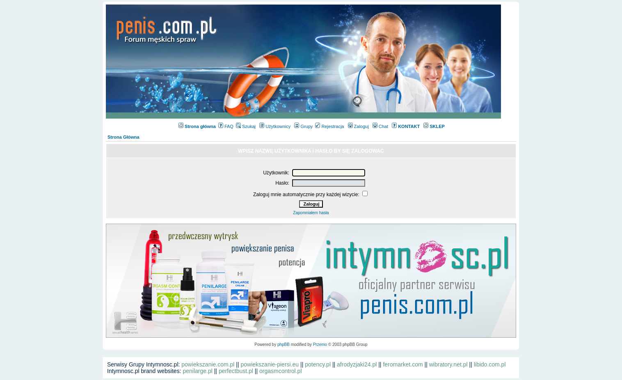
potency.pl (318, 364)
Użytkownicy (274, 126)
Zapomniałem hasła (311, 213)
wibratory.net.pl (448, 364)
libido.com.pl (490, 364)
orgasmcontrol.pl (280, 371)
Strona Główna (123, 137)
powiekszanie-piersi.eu (270, 364)
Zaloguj (358, 126)
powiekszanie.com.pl (207, 364)
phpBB (283, 344)
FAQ (225, 126)
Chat (380, 126)
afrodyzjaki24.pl (357, 364)
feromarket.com (403, 364)
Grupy (303, 126)
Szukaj (246, 126)
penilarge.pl (197, 371)
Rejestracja (329, 126)
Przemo (320, 344)
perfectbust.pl (236, 371)
